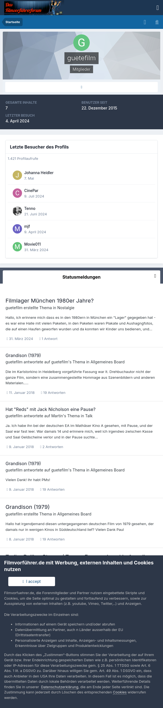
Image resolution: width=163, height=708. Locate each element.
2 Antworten (51, 446)
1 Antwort (48, 338)
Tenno (30, 208)
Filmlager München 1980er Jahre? (50, 300)
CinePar (31, 190)
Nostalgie (65, 307)
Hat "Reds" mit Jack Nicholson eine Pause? (51, 409)
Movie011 (32, 244)
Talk (89, 415)
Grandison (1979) (23, 355)
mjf (27, 226)
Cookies (120, 692)
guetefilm (14, 307)
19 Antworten (53, 392)
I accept (32, 581)
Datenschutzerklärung (59, 687)
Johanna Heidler (39, 173)
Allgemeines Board (108, 362)
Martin (57, 415)
